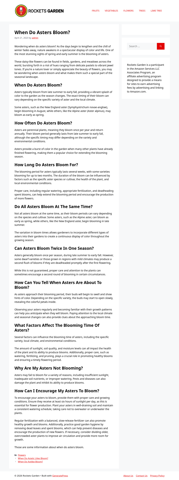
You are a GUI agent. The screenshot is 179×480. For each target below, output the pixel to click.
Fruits (95, 10)
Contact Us (142, 475)
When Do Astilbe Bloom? (30, 461)
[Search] (161, 46)
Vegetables (111, 10)
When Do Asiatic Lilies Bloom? (33, 458)
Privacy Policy (157, 475)
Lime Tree (156, 10)
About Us (128, 475)
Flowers (128, 10)
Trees (142, 10)
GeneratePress (60, 475)
